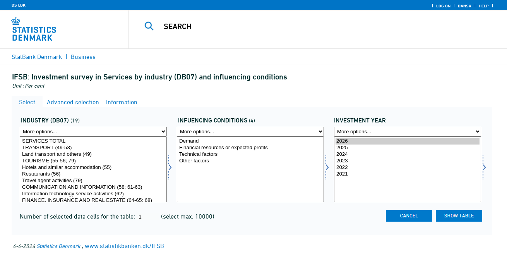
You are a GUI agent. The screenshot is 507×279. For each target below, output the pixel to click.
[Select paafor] (250, 169)
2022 (408, 167)
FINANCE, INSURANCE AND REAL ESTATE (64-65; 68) (93, 200)
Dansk (464, 6)
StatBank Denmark (37, 56)
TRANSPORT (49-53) (93, 148)
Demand (250, 141)
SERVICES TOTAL (93, 141)
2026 (408, 141)
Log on (443, 6)
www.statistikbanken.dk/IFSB (124, 245)
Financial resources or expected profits (250, 148)
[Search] (309, 26)
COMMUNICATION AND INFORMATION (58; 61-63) (93, 187)
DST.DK (19, 5)
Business (83, 56)
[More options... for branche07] (93, 131)
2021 (408, 174)
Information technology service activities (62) (93, 194)
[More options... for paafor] (250, 131)
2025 (408, 148)
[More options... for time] (407, 131)
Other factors (250, 161)
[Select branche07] (93, 169)
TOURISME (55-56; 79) (93, 161)
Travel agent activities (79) (93, 180)
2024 (408, 154)
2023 (408, 161)
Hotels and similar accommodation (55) (93, 167)
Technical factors (250, 154)
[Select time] (407, 169)
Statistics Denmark (58, 246)
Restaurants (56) (93, 174)
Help (484, 6)
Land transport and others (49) (93, 154)
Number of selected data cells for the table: (78, 216)
